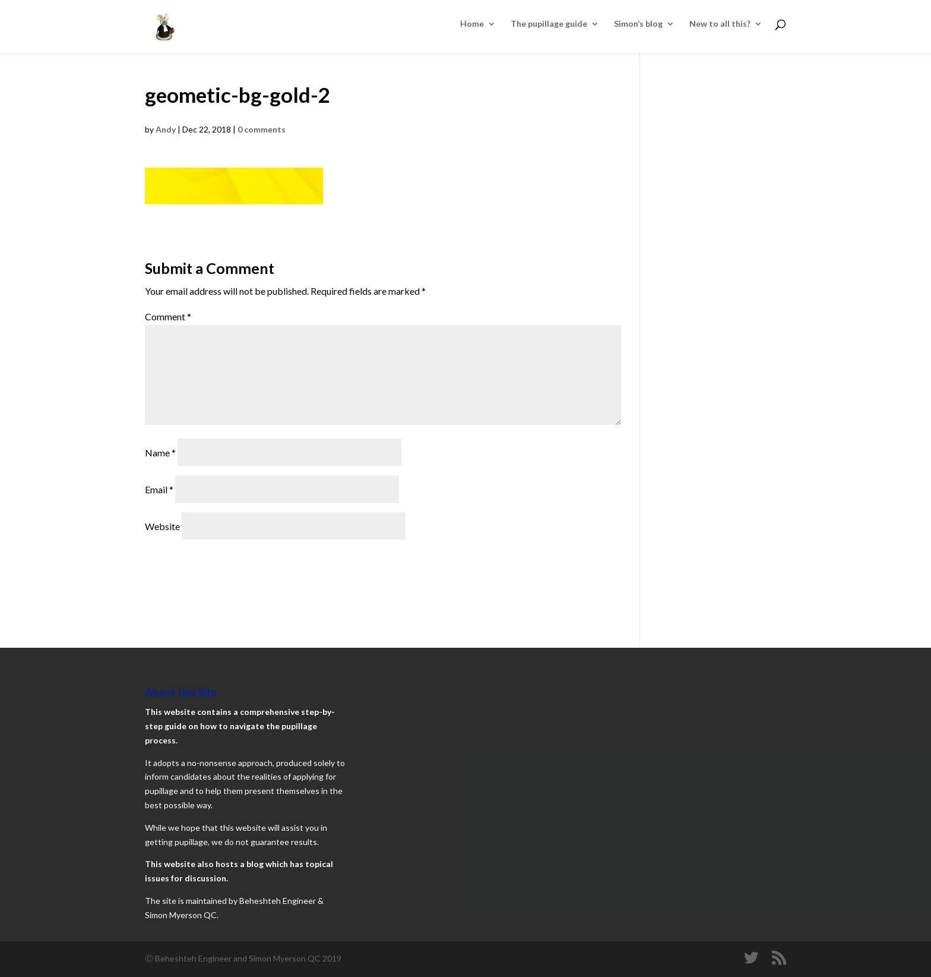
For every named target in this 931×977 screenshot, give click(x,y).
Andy (166, 129)
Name (160, 452)
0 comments (262, 129)
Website (162, 526)
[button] (234, 186)
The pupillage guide (549, 24)
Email (159, 489)
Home (472, 24)
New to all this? (719, 24)
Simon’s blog (638, 24)
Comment (168, 316)
